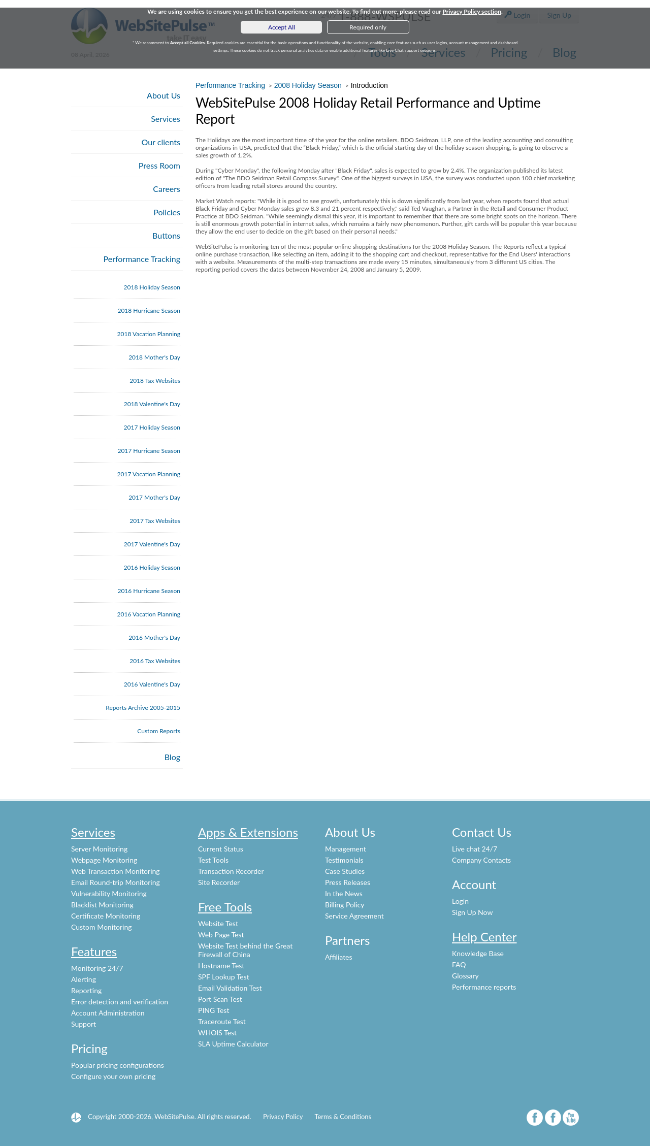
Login (460, 901)
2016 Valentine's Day (152, 684)
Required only (367, 27)
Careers (166, 188)
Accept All (281, 27)
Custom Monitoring (101, 927)
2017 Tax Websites (154, 521)
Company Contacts (481, 860)
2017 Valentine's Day (152, 544)
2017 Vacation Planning (148, 474)
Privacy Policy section (471, 11)
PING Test (213, 1010)
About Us (163, 95)
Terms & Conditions (342, 1116)
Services (165, 118)
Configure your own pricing (113, 1076)
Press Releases (347, 882)
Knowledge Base (478, 953)
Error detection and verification (119, 1001)
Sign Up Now (472, 912)
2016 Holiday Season (152, 567)
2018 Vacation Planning (148, 334)
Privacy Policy (283, 1116)
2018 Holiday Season (152, 287)
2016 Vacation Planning (148, 614)
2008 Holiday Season (308, 85)
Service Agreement (354, 915)
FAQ (459, 964)
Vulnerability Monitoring (109, 893)
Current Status (220, 848)
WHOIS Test (217, 1032)
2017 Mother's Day (154, 497)
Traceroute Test (222, 1021)
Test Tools (213, 860)
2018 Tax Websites (154, 380)
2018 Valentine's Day (152, 404)
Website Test (218, 923)
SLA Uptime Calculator (233, 1043)
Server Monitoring (99, 848)
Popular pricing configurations (117, 1065)
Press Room (159, 165)
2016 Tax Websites (154, 661)
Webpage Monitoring (104, 860)
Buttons (166, 235)
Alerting (83, 979)
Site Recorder (219, 882)
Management (345, 848)
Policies (166, 212)
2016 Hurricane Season (148, 591)
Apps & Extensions (248, 832)
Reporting (86, 990)
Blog (172, 757)
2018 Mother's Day (154, 357)
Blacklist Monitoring (102, 904)
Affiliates (338, 957)
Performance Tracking (142, 259)
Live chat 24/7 (474, 848)
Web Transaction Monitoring (115, 871)
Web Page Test (221, 934)
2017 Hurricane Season (148, 450)
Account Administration (108, 1012)
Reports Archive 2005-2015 (143, 707)
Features (94, 951)
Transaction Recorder (231, 871)
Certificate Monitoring (105, 915)
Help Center (484, 936)
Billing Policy (344, 904)
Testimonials (344, 860)
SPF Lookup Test (223, 976)
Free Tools (225, 906)
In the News (344, 893)
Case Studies (345, 871)
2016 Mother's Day (154, 637)
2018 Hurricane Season (148, 310)
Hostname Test (221, 965)
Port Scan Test (220, 999)
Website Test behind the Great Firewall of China (245, 950)
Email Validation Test (230, 988)
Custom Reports (158, 731)
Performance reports (484, 987)
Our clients (161, 142)
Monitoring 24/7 (97, 968)
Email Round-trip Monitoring (115, 882)
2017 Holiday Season (152, 427)
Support (83, 1024)
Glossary (465, 975)
